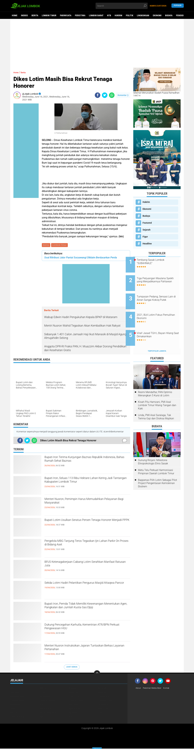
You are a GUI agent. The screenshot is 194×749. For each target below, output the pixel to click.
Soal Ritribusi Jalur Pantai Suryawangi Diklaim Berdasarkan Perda (80, 257)
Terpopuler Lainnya (157, 339)
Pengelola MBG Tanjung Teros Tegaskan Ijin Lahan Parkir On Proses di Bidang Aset (83, 545)
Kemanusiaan (17, 697)
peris (42, 717)
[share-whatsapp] (112, 95)
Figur (145, 236)
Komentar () (123, 95)
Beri (12, 688)
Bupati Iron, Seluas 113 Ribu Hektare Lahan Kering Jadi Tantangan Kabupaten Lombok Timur (82, 484)
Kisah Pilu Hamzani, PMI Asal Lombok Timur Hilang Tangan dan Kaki (157, 393)
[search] (122, 6)
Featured (147, 223)
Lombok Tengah (48, 701)
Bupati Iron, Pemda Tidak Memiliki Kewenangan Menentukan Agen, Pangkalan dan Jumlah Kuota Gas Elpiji (86, 610)
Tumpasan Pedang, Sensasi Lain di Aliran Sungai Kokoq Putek (159, 295)
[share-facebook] (97, 95)
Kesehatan (45, 697)
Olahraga (103, 705)
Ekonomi (157, 15)
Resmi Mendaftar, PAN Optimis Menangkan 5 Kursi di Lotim (155, 382)
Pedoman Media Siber (154, 688)
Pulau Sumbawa (48, 713)
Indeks (24, 15)
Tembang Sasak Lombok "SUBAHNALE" (158, 261)
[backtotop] (97, 674)
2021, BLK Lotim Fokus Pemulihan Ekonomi (157, 309)
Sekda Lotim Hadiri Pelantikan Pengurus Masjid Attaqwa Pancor (86, 586)
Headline (147, 243)
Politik (129, 15)
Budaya (168, 15)
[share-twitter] (104, 95)
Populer (177, 6)
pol (70, 717)
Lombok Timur (49, 15)
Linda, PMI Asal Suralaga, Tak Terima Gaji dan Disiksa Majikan (156, 405)
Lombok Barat (96, 15)
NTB (109, 15)
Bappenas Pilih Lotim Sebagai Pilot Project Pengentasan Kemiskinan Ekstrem (157, 471)
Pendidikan (182, 15)
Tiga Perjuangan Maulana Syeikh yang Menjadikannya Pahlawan (160, 279)
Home (14, 15)
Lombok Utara (105, 701)
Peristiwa (80, 15)
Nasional (73, 705)
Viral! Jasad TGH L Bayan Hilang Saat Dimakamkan (158, 325)
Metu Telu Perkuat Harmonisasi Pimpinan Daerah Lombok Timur (156, 460)
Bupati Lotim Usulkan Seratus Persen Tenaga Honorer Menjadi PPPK (84, 524)
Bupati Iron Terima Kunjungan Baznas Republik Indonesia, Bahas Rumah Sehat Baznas (86, 461)
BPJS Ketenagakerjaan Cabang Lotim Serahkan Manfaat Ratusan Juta (86, 566)
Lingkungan (143, 15)
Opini (12, 709)
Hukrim (118, 15)
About (139, 688)
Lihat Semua (71, 667)
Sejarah (146, 229)
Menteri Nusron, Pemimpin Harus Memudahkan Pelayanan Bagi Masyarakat (86, 503)
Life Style (74, 697)
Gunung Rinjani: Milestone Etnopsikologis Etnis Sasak (153, 450)
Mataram (15, 705)
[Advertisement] (97, 43)
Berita (35, 15)
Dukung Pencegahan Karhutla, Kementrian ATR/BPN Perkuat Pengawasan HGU (81, 628)
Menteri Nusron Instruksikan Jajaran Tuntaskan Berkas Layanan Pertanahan (86, 649)
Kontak (170, 688)
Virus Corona (17, 717)
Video (101, 713)
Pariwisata (65, 15)
